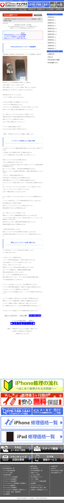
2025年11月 (51, 31)
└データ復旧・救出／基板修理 (11, 492)
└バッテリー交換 (7, 472)
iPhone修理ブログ (53, 62)
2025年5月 (51, 48)
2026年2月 (51, 23)
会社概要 (33, 483)
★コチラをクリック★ (23, 323)
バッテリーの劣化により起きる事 (14, 36)
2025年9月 (51, 37)
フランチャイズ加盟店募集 (38, 481)
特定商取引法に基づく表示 (38, 487)
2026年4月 (51, 17)
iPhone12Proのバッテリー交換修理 (15, 35)
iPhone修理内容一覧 (8, 468)
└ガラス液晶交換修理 (8, 470)
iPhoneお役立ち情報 (54, 59)
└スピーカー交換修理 (8, 485)
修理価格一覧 (40, 9)
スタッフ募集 (34, 479)
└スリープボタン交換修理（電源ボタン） (14, 489)
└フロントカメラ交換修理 (10, 477)
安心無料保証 (34, 468)
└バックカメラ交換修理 (9, 479)
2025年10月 (51, 34)
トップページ (4, 9)
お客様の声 (59, 9)
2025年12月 (51, 28)
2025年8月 (51, 40)
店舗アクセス (34, 472)
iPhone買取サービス (36, 477)
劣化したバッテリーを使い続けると (15, 38)
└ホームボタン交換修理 (9, 487)
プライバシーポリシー (37, 485)
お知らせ (50, 57)
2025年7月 (51, 43)
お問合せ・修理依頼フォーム (39, 489)
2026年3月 (51, 20)
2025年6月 (51, 45)
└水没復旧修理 (6, 474)
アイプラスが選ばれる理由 (22, 9)
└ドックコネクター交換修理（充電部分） (14, 483)
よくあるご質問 (35, 474)
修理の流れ (14, 9)
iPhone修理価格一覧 (36, 470)
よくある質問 (50, 9)
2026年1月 (51, 25)
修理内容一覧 (31, 9)
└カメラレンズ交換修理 (9, 481)
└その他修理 (6, 494)
